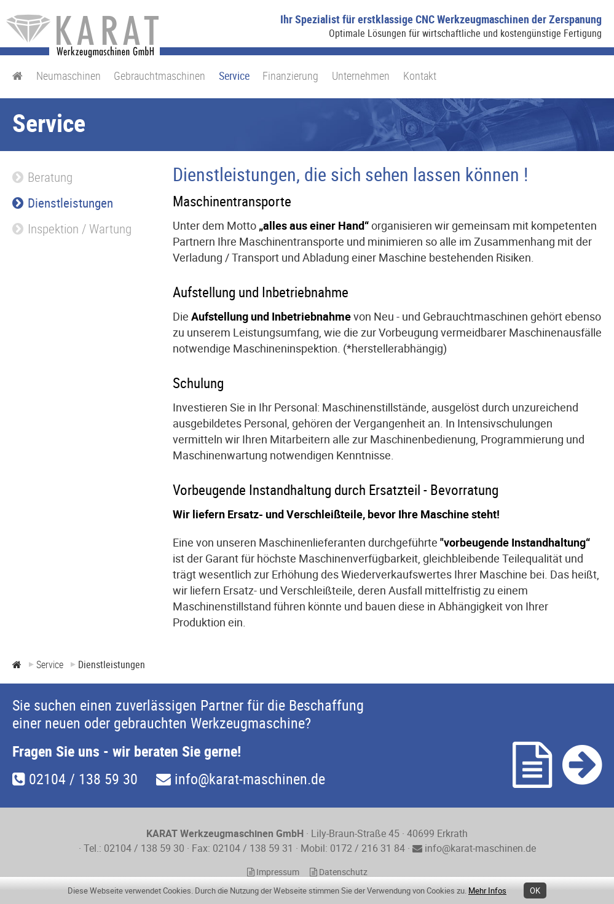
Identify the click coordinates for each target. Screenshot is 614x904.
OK (535, 890)
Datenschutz (339, 872)
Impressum (273, 872)
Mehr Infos (487, 890)
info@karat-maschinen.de (240, 779)
